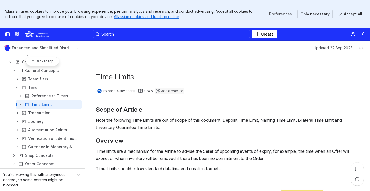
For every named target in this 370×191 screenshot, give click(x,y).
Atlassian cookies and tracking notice (146, 16)
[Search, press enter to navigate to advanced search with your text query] (171, 34)
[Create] (264, 34)
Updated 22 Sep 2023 (333, 48)
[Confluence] (36, 34)
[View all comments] (357, 168)
